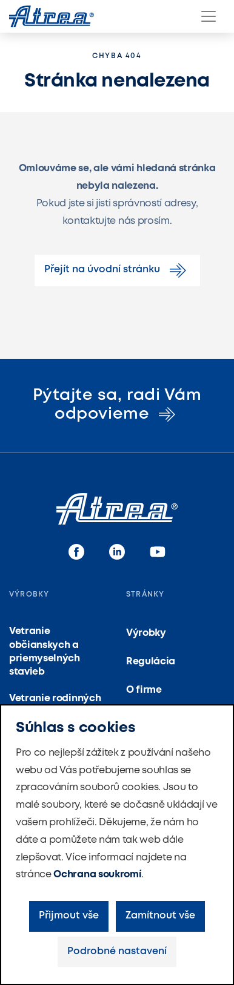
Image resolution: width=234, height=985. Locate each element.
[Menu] (208, 16)
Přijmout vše (69, 915)
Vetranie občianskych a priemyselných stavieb (44, 651)
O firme (144, 690)
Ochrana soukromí (97, 874)
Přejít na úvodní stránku (117, 270)
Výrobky (146, 633)
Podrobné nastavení (117, 951)
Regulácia (150, 661)
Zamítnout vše (160, 915)
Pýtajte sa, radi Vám (117, 405)
